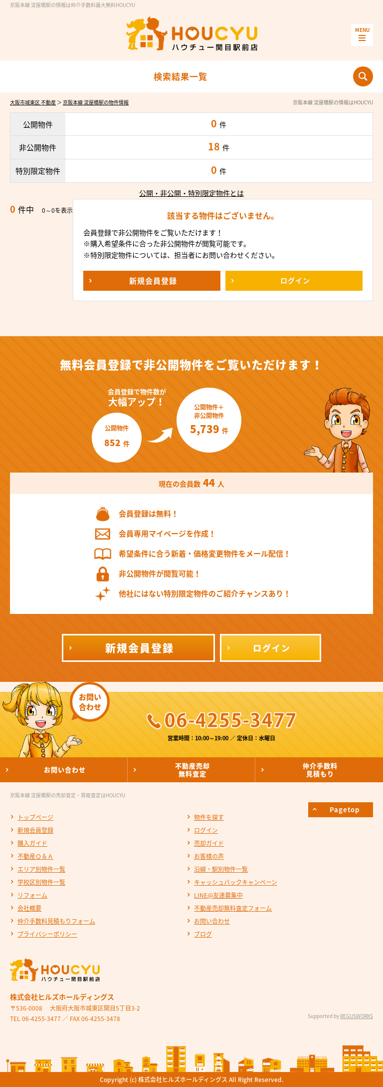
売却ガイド (209, 843)
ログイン (206, 830)
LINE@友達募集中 (218, 895)
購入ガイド (32, 843)
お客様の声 (209, 856)
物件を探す (209, 817)
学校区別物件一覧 (41, 882)
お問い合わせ (212, 921)
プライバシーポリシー (47, 934)
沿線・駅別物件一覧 (221, 869)
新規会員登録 (35, 830)
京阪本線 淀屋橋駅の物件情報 (96, 102)
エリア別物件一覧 (41, 869)
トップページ (35, 817)
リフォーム (32, 895)
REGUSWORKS (356, 1016)
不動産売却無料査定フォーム (233, 908)
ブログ (203, 934)
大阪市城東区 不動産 (33, 102)
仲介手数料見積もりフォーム (56, 921)
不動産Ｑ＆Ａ (35, 856)
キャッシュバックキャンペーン (235, 882)
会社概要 (29, 908)
